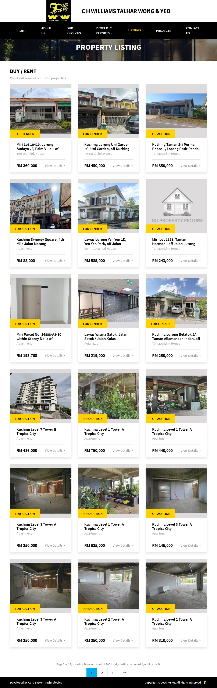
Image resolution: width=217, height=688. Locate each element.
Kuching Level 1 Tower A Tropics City (104, 431)
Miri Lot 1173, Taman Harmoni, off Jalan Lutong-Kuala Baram (174, 241)
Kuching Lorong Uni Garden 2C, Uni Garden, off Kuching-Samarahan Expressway (107, 146)
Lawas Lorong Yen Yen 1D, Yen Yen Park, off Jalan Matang (105, 241)
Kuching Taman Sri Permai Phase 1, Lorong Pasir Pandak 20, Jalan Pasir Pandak (176, 146)
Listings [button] (134, 30)
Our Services (74, 30)
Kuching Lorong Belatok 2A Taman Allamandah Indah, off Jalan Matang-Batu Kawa (176, 336)
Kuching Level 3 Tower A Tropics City (36, 526)
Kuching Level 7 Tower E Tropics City (36, 431)
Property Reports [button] (104, 30)
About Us (46, 30)
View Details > (55, 165)
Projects (163, 30)
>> (125, 672)
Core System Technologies (45, 682)
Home (21, 30)
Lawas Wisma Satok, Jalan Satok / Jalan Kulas (105, 336)
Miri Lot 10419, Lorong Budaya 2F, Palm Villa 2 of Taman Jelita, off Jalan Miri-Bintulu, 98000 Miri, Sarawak (40, 146)
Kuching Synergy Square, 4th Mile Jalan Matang (40, 241)
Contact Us (193, 30)
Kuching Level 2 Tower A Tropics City (104, 621)
